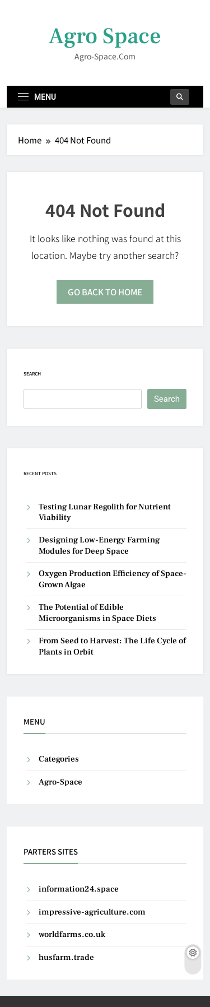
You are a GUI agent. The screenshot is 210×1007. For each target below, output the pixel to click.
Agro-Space (60, 782)
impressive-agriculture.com (92, 912)
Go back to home (105, 292)
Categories (59, 759)
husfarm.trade (66, 957)
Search (32, 373)
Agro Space (105, 36)
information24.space (79, 889)
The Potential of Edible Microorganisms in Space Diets (97, 612)
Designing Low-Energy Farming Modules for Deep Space (99, 545)
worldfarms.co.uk (72, 934)
